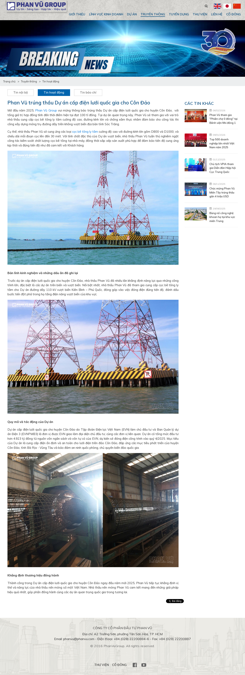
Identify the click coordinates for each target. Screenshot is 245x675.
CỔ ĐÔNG (233, 14)
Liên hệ (216, 14)
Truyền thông (153, 14)
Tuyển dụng (179, 14)
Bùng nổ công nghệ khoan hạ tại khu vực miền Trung (222, 217)
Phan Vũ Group (46, 110)
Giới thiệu (77, 14)
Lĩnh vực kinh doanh (106, 14)
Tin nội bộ (20, 92)
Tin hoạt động (54, 92)
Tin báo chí (88, 92)
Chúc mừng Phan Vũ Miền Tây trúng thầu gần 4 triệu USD (222, 192)
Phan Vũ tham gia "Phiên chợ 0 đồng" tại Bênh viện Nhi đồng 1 (223, 118)
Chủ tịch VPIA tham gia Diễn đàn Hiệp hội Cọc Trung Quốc (222, 167)
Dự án (132, 14)
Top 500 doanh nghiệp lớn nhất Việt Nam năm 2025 (221, 143)
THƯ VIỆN (200, 14)
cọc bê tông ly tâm (85, 132)
